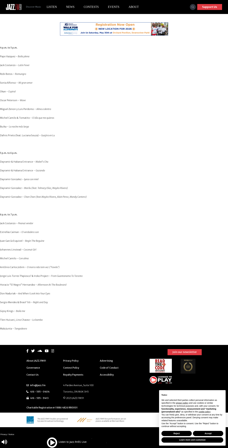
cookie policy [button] (204, 412)
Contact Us (32, 374)
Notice (11, 434)
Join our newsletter (184, 352)
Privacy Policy (71, 360)
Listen (52, 6)
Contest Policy (71, 367)
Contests (91, 6)
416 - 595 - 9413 (39, 398)
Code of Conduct (109, 367)
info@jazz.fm (37, 385)
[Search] (193, 7)
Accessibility (107, 374)
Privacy (3, 434)
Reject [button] (176, 433)
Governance (33, 367)
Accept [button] (208, 433)
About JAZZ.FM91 (36, 360)
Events (114, 6)
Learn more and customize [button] (192, 440)
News (70, 6)
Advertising (106, 360)
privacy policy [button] (182, 403)
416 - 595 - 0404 (39, 391)
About (134, 6)
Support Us (209, 7)
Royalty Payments (73, 374)
